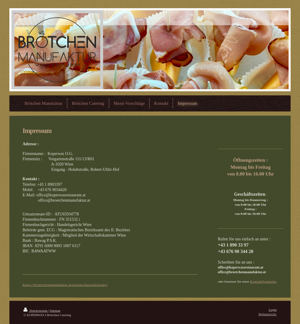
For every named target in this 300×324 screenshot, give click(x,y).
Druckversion (35, 310)
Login (273, 309)
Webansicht (267, 314)
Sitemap (55, 310)
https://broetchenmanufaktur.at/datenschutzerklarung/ (65, 284)
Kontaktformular (263, 281)
